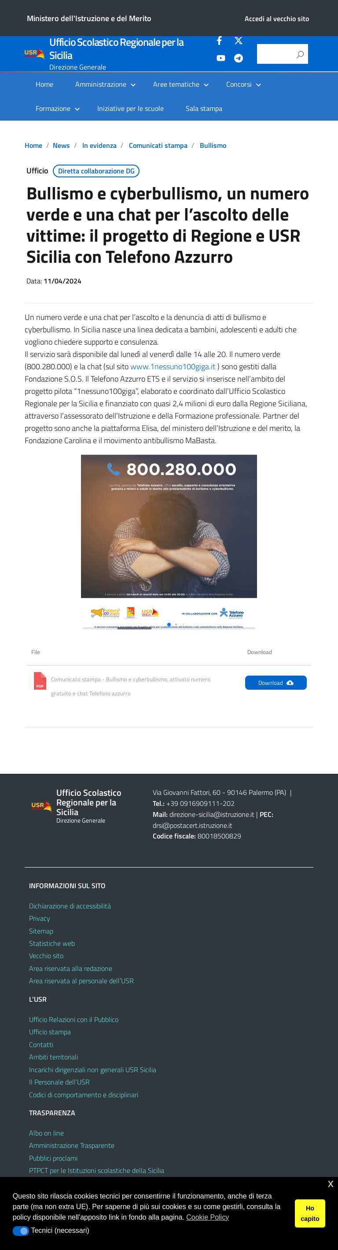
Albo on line (46, 1133)
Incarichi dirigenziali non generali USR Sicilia (92, 1069)
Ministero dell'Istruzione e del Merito (89, 18)
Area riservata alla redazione (70, 968)
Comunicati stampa (158, 145)
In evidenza (99, 145)
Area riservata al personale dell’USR (81, 980)
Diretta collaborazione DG (96, 170)
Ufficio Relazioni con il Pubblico (73, 1019)
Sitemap (41, 931)
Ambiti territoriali (53, 1056)
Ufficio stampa (50, 1031)
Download (276, 682)
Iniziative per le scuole (130, 108)
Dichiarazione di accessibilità (70, 906)
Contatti (41, 1044)
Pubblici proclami (53, 1158)
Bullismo (213, 145)
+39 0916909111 (193, 803)
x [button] (331, 1183)
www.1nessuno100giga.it (172, 366)
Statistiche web (52, 943)
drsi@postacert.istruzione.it (192, 825)
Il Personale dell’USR (59, 1082)
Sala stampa (204, 108)
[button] (169, 624)
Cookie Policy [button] (207, 1217)
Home (44, 84)
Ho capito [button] (310, 1213)
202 (229, 803)
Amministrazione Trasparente (71, 1145)
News (61, 145)
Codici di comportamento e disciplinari (83, 1094)
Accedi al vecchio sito (277, 18)
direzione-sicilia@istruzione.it (211, 814)
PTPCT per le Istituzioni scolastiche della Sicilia (96, 1170)
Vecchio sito (46, 955)
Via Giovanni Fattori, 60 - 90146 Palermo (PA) (219, 792)
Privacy (39, 918)
